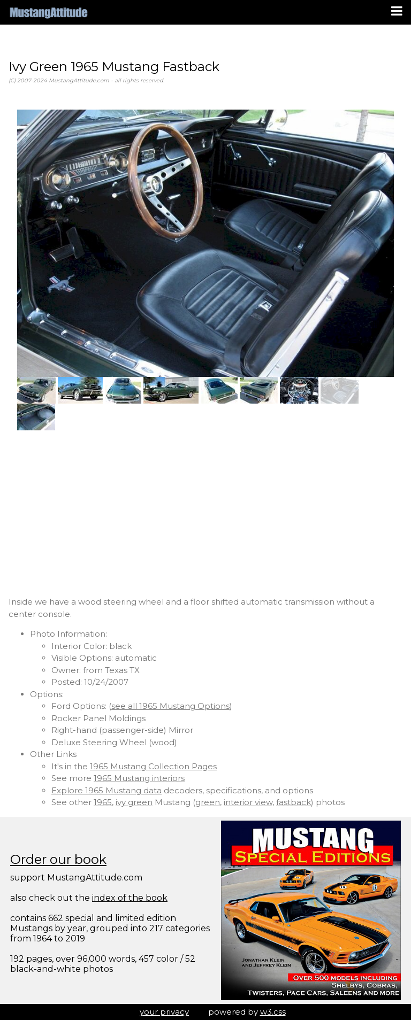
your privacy (164, 1012)
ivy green (134, 802)
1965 (103, 802)
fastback (293, 802)
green (207, 802)
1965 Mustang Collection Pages (153, 766)
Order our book (58, 859)
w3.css (273, 1012)
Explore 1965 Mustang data (106, 790)
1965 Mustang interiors (139, 778)
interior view (248, 802)
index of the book (130, 898)
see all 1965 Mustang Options (170, 706)
